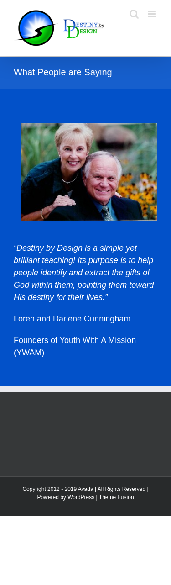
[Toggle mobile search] (134, 14)
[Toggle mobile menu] (152, 14)
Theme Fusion (116, 497)
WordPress (80, 497)
